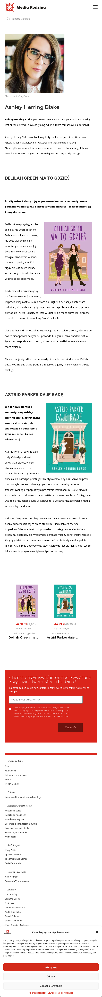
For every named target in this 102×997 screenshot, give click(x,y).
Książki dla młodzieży (15, 815)
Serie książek (14, 845)
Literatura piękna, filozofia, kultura (21, 824)
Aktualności (10, 770)
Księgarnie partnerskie (16, 775)
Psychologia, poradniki (16, 832)
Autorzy (12, 889)
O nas (8, 766)
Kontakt (9, 779)
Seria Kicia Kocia (13, 863)
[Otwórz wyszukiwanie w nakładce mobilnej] (48, 19)
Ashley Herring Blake (16, 137)
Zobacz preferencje (51, 985)
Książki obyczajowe (14, 819)
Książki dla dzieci (13, 810)
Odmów (51, 976)
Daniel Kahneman (13, 920)
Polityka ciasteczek (37, 993)
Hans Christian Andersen (17, 925)
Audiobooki (10, 836)
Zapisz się (70, 727)
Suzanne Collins (13, 899)
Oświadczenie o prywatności (60, 993)
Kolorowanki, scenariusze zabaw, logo (23, 797)
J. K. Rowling (11, 894)
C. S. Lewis (10, 903)
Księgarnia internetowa (20, 805)
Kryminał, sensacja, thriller (17, 828)
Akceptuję (51, 967)
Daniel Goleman (12, 916)
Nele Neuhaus (12, 876)
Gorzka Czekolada (17, 872)
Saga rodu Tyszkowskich (17, 881)
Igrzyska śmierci (13, 854)
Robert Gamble (12, 784)
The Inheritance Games (16, 859)
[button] (97, 932)
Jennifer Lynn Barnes (15, 907)
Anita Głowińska (13, 912)
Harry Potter (11, 850)
